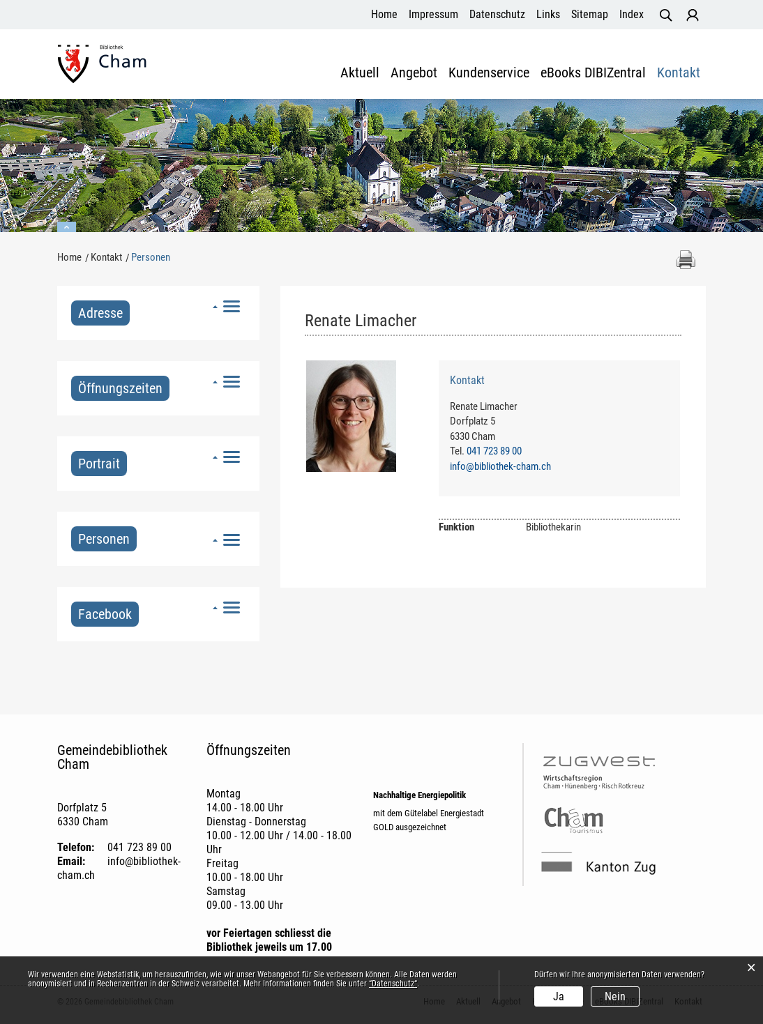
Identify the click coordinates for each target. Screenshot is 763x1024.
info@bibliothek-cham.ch (500, 466)
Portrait (99, 463)
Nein (615, 996)
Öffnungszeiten (120, 388)
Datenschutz (497, 14)
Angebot (414, 73)
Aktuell (359, 73)
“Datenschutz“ (393, 983)
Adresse (100, 313)
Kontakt (678, 73)
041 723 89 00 (494, 451)
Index (631, 14)
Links (548, 14)
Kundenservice (488, 73)
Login (692, 15)
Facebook (105, 614)
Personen (107, 538)
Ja (558, 996)
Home (384, 14)
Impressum (433, 14)
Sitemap (589, 14)
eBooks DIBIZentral (593, 73)
